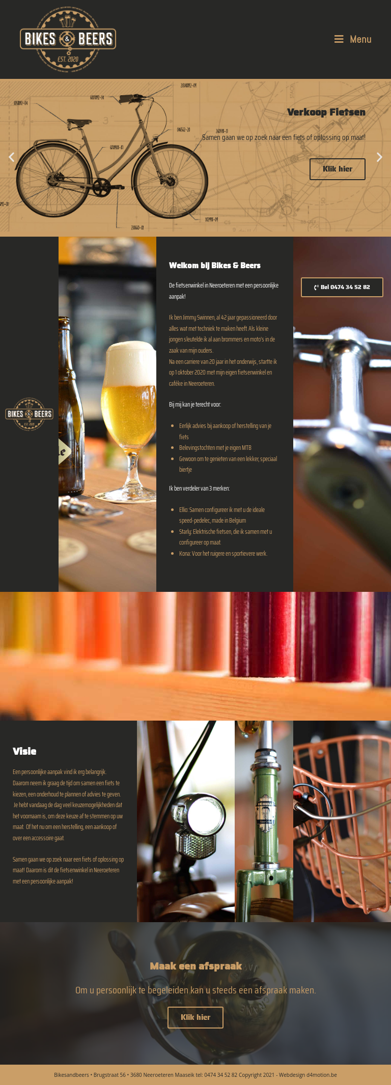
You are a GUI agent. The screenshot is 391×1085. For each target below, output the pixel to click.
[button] (11, 156)
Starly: (185, 531)
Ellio (183, 510)
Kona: (185, 553)
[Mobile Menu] (352, 39)
